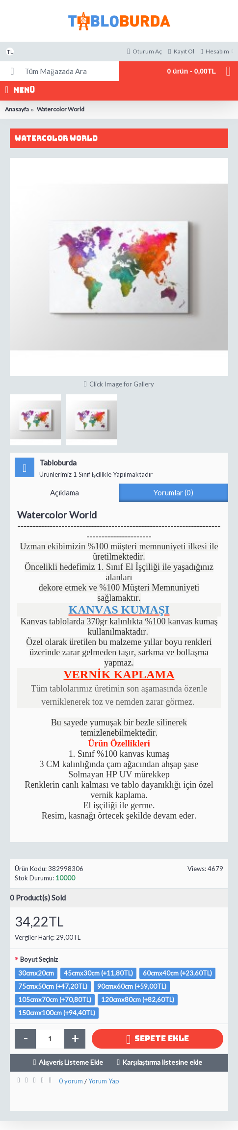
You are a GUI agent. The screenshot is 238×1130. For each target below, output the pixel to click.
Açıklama (64, 492)
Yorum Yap (103, 1081)
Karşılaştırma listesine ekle (162, 1062)
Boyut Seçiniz (39, 959)
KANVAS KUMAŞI (118, 609)
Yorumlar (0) (173, 492)
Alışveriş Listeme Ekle (71, 1062)
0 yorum (71, 1081)
